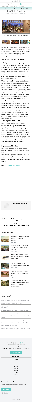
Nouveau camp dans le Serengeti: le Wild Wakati (12, 303)
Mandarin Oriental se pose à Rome (9, 325)
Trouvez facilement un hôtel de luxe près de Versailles (13, 313)
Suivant (28, 29)
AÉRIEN (16, 372)
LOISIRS (16, 366)
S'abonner (6, 389)
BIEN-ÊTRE (16, 368)
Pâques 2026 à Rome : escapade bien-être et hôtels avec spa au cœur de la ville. (20, 247)
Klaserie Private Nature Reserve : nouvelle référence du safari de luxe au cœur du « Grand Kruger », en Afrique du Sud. (20, 283)
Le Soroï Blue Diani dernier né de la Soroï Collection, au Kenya (14, 310)
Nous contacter (16, 352)
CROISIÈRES (16, 364)
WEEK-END (16, 370)
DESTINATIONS (16, 362)
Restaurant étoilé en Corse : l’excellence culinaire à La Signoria (20, 264)
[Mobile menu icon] (29, 4)
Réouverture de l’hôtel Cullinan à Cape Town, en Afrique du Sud (15, 322)
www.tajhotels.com (14, 165)
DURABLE (16, 374)
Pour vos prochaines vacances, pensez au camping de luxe (14, 320)
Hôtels (10, 196)
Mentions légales (16, 399)
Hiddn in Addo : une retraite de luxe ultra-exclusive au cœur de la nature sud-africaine (20, 256)
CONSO (16, 377)
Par (17, 196)
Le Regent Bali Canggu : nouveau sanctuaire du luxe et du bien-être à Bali (20, 273)
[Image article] (5, 239)
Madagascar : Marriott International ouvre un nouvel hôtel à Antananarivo (20, 238)
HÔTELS (16, 359)
